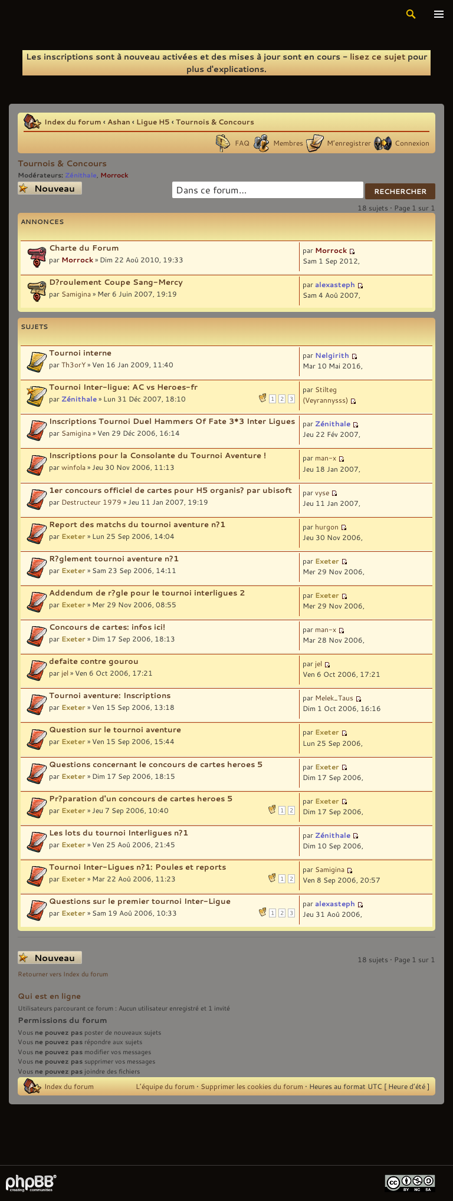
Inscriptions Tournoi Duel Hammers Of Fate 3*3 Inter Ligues (172, 421)
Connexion (412, 142)
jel (64, 672)
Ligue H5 (153, 121)
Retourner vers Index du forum (63, 974)
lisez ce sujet (377, 56)
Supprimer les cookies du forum (252, 1086)
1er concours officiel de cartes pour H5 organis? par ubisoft (170, 490)
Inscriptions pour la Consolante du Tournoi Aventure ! (157, 455)
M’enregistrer (349, 142)
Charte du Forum (84, 247)
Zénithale (81, 174)
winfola (73, 467)
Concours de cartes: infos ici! (107, 626)
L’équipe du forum (165, 1086)
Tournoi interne (80, 352)
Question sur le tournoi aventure (115, 729)
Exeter (73, 536)
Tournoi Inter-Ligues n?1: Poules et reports (137, 866)
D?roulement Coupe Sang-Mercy (116, 282)
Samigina (76, 293)
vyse (322, 492)
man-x (325, 457)
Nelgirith (332, 355)
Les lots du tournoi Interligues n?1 (118, 832)
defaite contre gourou (94, 661)
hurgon (327, 526)
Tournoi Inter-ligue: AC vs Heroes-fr (123, 386)
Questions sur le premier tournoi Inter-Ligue (140, 901)
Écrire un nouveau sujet (50, 188)
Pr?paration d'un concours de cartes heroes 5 (140, 798)
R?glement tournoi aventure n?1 (114, 558)
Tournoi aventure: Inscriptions (109, 695)
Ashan (118, 121)
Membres (288, 142)
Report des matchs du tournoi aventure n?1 (137, 524)
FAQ (242, 142)
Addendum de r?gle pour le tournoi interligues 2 (147, 592)
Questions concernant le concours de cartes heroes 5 (155, 764)
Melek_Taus (334, 697)
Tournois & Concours (215, 121)
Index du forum (72, 121)
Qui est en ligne (49, 996)
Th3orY (73, 364)
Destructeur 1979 (91, 501)
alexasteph (335, 284)
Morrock (114, 174)
